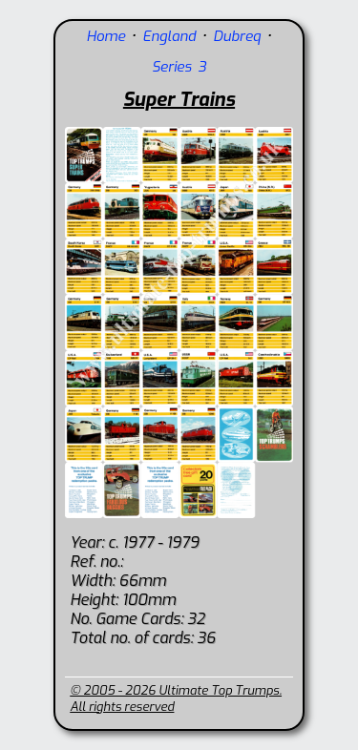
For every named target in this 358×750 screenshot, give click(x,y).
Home (105, 36)
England (169, 36)
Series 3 (179, 66)
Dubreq (237, 36)
